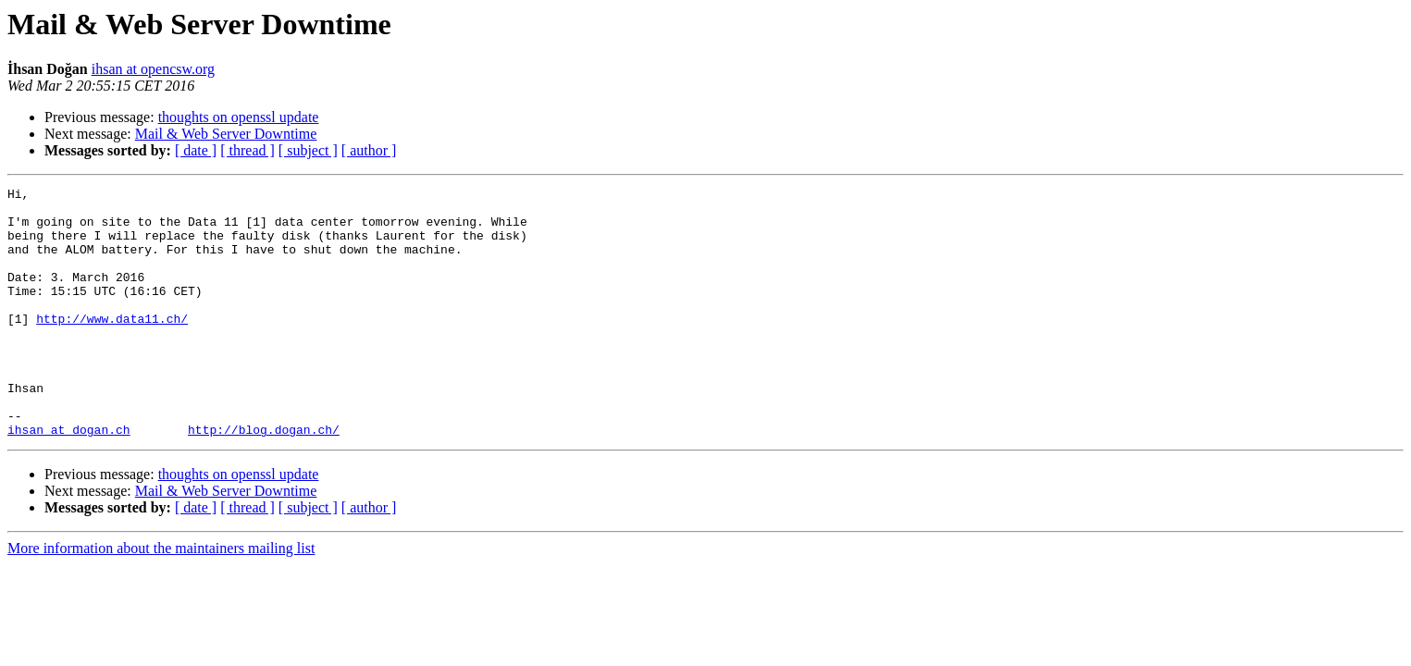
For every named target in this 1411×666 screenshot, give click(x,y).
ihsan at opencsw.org (153, 69)
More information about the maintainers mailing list (161, 598)
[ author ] (369, 150)
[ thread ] (247, 150)
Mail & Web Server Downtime (226, 134)
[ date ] (196, 150)
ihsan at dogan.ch (68, 479)
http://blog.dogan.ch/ (264, 479)
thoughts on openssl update (238, 117)
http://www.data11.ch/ (112, 346)
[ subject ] (308, 150)
